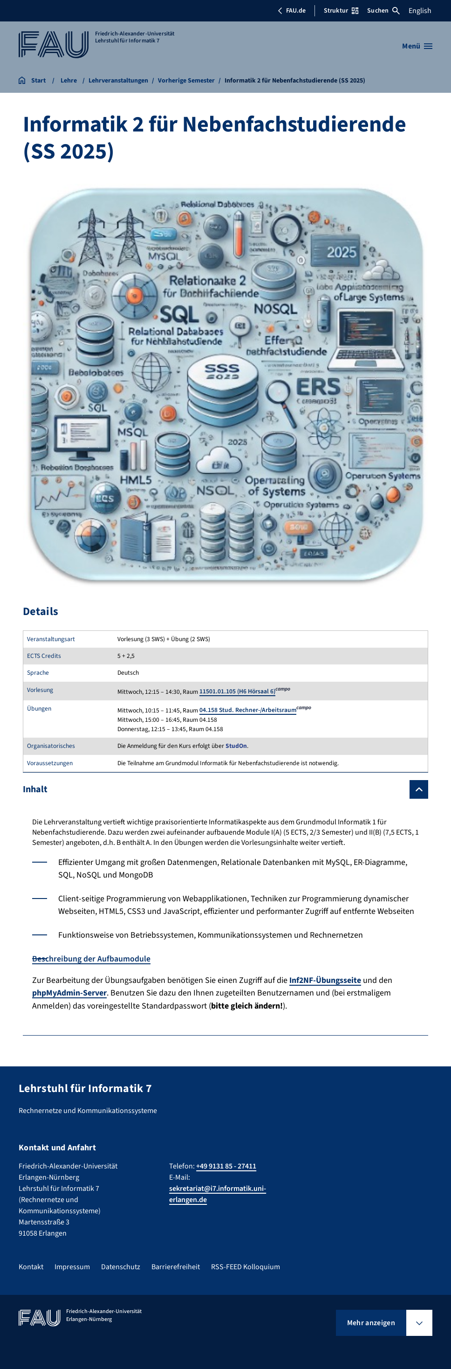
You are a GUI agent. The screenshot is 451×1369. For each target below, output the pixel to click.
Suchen (383, 10)
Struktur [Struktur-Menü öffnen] (341, 10)
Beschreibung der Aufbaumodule (91, 959)
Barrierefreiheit (175, 1266)
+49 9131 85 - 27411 (226, 1166)
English (420, 11)
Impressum (72, 1266)
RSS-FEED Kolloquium (245, 1266)
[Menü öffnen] (417, 46)
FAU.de (291, 10)
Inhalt (35, 789)
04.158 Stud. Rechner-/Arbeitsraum (247, 709)
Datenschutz (120, 1266)
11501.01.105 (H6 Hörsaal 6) (237, 691)
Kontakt (31, 1266)
